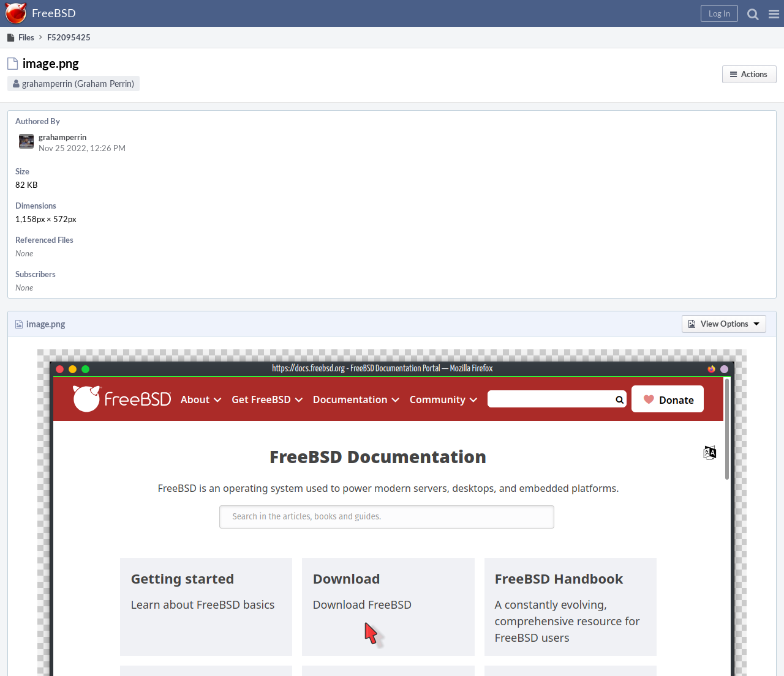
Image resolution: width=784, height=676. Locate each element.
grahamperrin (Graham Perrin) (78, 83)
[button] (774, 13)
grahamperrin (62, 137)
